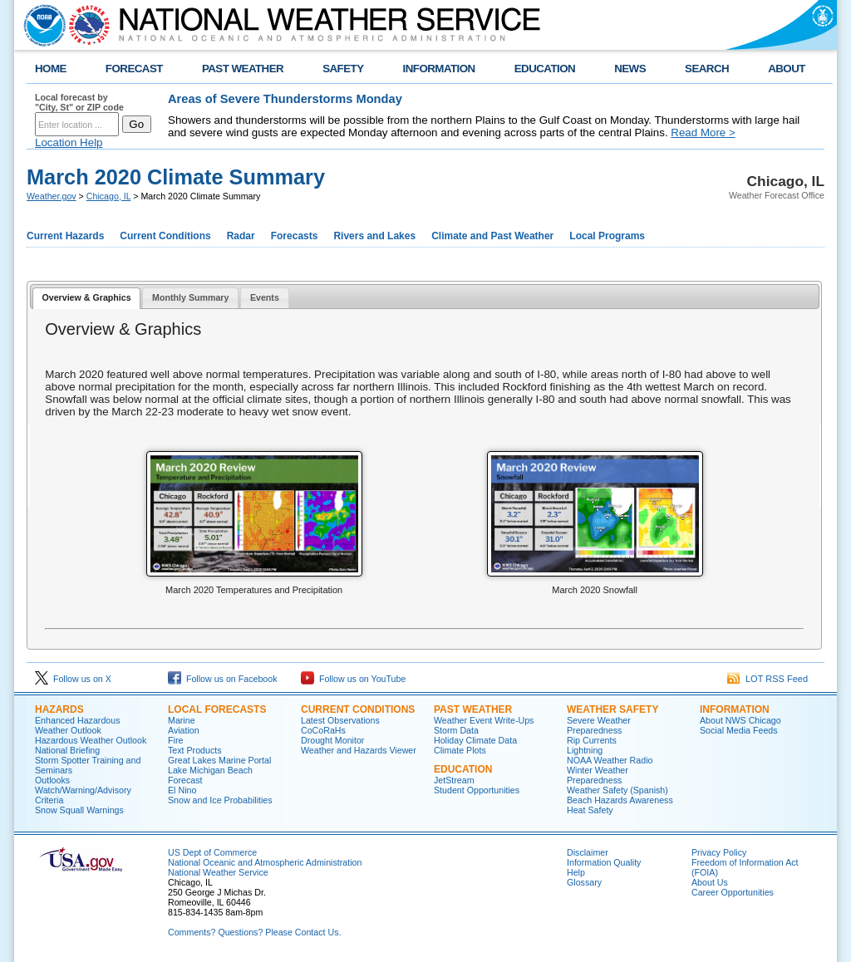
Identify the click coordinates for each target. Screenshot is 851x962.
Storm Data (456, 730)
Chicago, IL (108, 196)
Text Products (195, 750)
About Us (709, 882)
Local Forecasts (217, 709)
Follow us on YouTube (353, 679)
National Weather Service (218, 872)
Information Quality (604, 862)
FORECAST (134, 68)
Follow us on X (73, 679)
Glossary (584, 882)
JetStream (454, 780)
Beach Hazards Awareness (620, 800)
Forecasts (294, 236)
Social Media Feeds (739, 730)
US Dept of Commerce (212, 852)
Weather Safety (612, 709)
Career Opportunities (732, 892)
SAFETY (342, 68)
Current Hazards (65, 236)
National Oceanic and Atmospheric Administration (265, 862)
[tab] (86, 298)
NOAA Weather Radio (609, 760)
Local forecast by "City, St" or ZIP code (79, 102)
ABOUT (786, 68)
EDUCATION (544, 68)
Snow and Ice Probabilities (220, 800)
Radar (241, 236)
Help (576, 872)
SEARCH (707, 68)
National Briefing (67, 750)
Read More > (703, 132)
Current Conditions (165, 236)
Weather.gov (51, 196)
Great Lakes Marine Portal (219, 760)
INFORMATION (439, 68)
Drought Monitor (332, 740)
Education (463, 769)
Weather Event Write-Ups (484, 720)
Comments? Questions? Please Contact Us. (254, 932)
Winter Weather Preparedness (597, 775)
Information (735, 709)
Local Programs (607, 236)
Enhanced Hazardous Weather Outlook (78, 725)
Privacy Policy (718, 852)
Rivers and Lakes (374, 236)
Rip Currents (592, 740)
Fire (175, 740)
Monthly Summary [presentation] (190, 297)
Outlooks (52, 780)
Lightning (585, 750)
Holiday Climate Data (475, 740)
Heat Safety (590, 810)
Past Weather (473, 709)
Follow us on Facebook (223, 679)
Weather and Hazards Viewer (358, 750)
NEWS (630, 68)
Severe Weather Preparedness (599, 725)
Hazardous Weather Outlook (90, 740)
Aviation (183, 730)
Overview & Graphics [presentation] (86, 297)
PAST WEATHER (242, 68)
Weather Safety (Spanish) (617, 790)
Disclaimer (587, 852)
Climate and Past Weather (492, 236)
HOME (50, 68)
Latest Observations (340, 720)
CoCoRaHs (323, 730)
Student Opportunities (476, 790)
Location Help (69, 142)
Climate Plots (460, 750)
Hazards (59, 709)
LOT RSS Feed (767, 679)
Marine (181, 720)
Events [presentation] (264, 297)
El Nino (182, 790)
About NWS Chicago (740, 720)
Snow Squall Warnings (79, 810)
